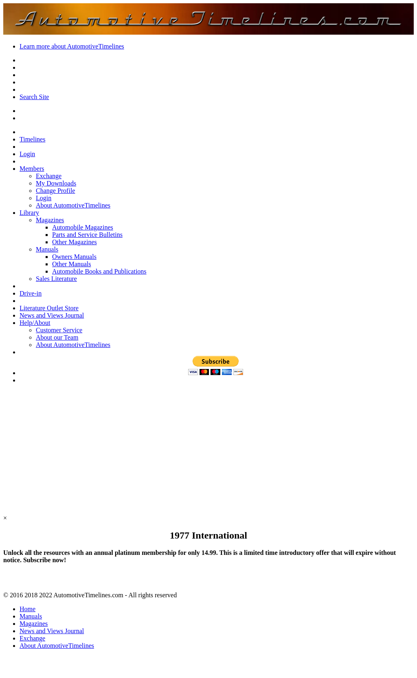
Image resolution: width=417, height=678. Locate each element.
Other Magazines (74, 242)
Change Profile (55, 190)
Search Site (34, 96)
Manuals (47, 249)
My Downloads (56, 183)
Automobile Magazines (82, 227)
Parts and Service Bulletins (87, 234)
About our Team (57, 337)
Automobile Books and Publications (99, 271)
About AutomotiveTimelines (73, 205)
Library (29, 212)
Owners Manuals (74, 256)
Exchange (48, 175)
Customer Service (59, 330)
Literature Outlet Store (49, 308)
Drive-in (31, 293)
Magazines (50, 219)
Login (27, 153)
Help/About (35, 322)
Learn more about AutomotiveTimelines (72, 46)
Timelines (32, 139)
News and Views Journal (52, 315)
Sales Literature (56, 278)
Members (32, 168)
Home (27, 608)
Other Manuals (71, 264)
